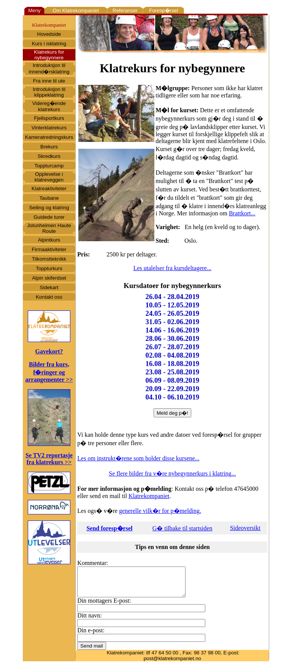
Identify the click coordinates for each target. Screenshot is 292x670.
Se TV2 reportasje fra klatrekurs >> (49, 458)
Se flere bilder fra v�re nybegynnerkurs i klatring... (172, 473)
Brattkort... (242, 213)
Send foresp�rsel (109, 528)
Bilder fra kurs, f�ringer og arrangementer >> (49, 372)
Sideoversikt (245, 528)
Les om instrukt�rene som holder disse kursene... (138, 458)
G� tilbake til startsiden (182, 528)
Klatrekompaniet (149, 496)
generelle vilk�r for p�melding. (160, 511)
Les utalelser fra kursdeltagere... (172, 268)
